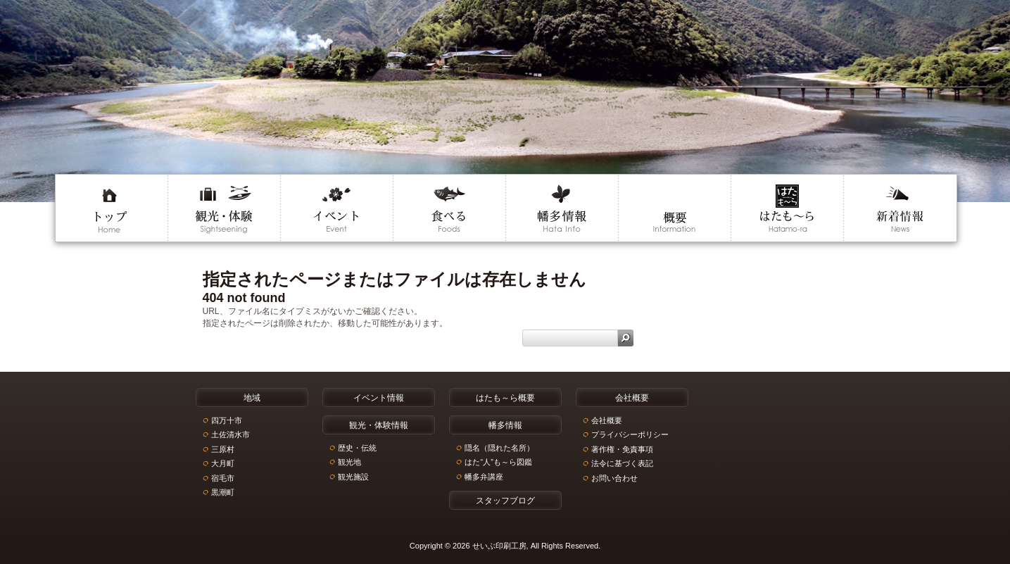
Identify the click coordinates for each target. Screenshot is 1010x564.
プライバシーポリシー (630, 434)
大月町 (222, 463)
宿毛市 (222, 478)
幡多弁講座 (484, 476)
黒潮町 (222, 492)
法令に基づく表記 (622, 463)
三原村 (222, 449)
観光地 (349, 462)
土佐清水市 (230, 434)
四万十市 (226, 420)
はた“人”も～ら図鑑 (498, 462)
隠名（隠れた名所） (499, 448)
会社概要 (606, 420)
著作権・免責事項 (622, 449)
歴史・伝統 (357, 448)
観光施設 (353, 476)
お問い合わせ (614, 478)
